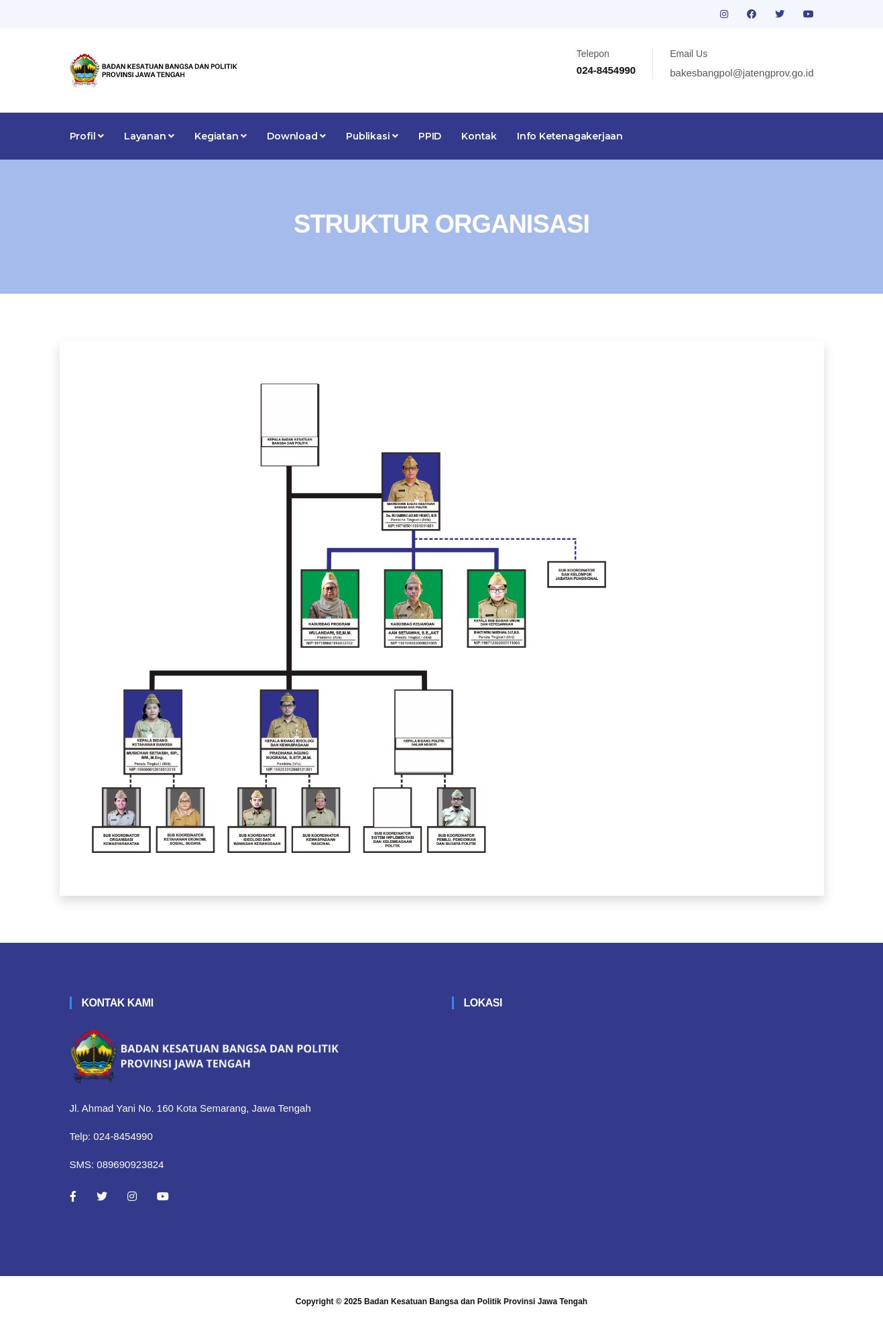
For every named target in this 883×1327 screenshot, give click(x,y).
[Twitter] (102, 1196)
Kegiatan (220, 136)
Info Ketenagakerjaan (570, 136)
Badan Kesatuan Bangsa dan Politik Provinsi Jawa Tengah (475, 1301)
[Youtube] (163, 1196)
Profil (87, 136)
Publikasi (372, 136)
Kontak (479, 136)
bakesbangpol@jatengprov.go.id (741, 72)
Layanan (149, 136)
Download (296, 136)
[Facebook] (73, 1196)
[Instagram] (132, 1196)
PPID (429, 136)
